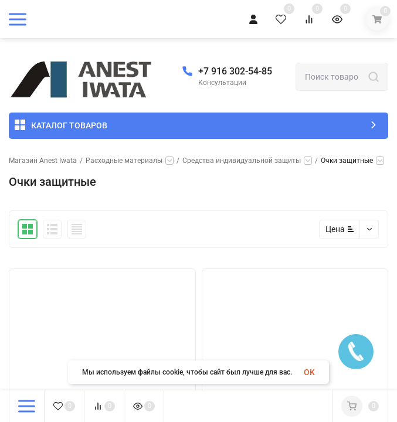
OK (309, 372)
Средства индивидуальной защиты (241, 160)
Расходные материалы (124, 160)
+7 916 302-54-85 (235, 71)
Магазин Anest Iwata (43, 160)
